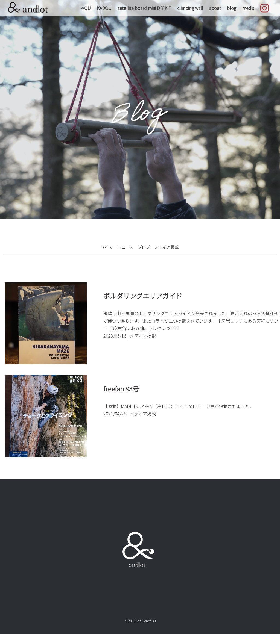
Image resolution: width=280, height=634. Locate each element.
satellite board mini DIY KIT (144, 8)
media (248, 8)
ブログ (144, 246)
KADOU (104, 8)
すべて (105, 246)
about (215, 8)
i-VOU (85, 8)
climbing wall (190, 8)
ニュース (124, 246)
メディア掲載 (168, 246)
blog (231, 8)
